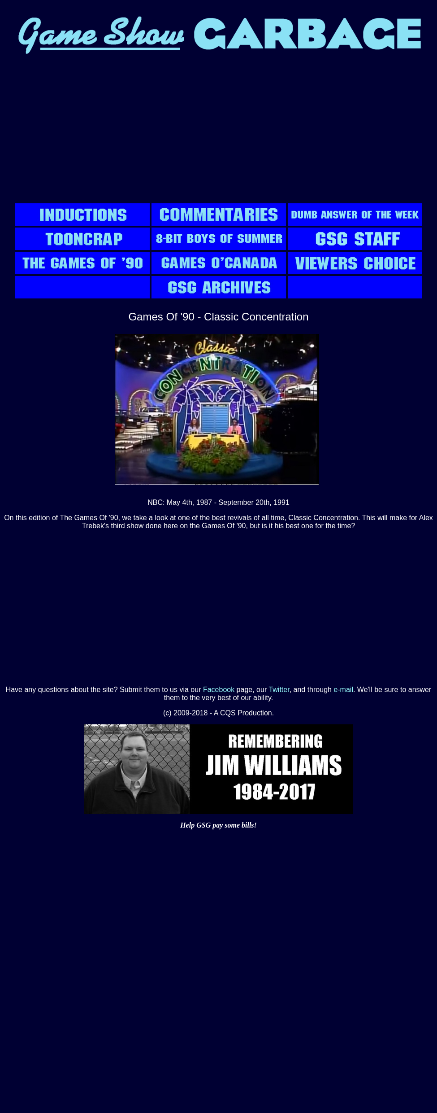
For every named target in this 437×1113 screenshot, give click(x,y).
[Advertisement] (218, 130)
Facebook (218, 689)
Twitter (278, 689)
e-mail (343, 689)
